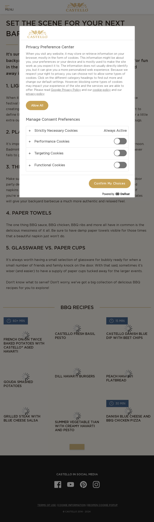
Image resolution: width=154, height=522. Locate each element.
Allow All (37, 105)
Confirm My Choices (109, 183)
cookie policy (102, 89)
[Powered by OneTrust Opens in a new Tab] (117, 194)
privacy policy (35, 93)
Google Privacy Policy (66, 89)
